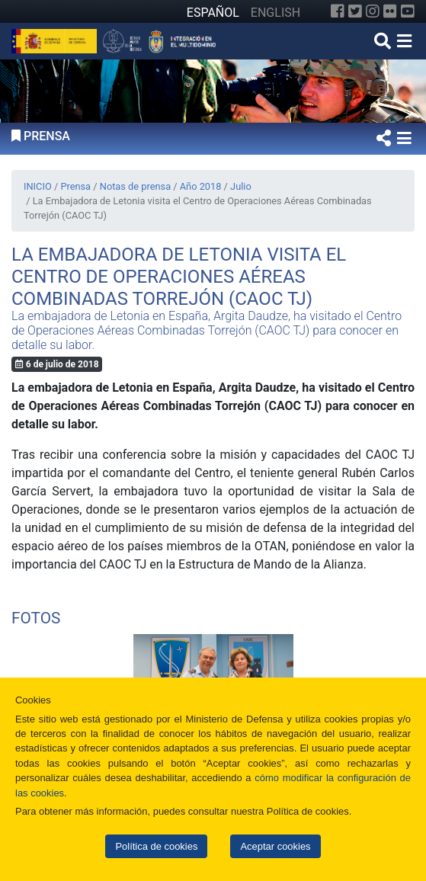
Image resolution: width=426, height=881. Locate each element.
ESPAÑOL (213, 12)
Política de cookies (156, 846)
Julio (240, 186)
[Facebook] (337, 11)
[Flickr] (390, 11)
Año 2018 (201, 186)
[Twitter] (355, 11)
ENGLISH (275, 12)
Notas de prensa (135, 186)
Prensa (75, 186)
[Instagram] (373, 11)
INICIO (38, 186)
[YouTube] (408, 11)
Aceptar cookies (275, 846)
